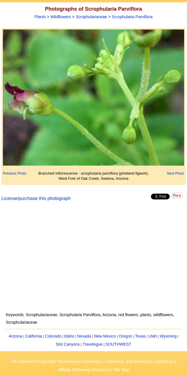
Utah (152, 336)
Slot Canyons (68, 344)
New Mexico (105, 336)
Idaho (69, 336)
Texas (140, 336)
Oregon (125, 336)
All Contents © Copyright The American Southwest (56, 361)
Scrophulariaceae (91, 16)
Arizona (15, 336)
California (33, 336)
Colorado (53, 336)
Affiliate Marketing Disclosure (84, 369)
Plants (40, 16)
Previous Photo (14, 173)
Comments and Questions (128, 361)
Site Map (121, 369)
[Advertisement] (93, 260)
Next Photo (175, 173)
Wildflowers (60, 16)
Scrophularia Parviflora (132, 16)
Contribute (164, 361)
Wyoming (168, 336)
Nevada (84, 336)
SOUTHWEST (118, 344)
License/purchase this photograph (36, 198)
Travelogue (93, 344)
